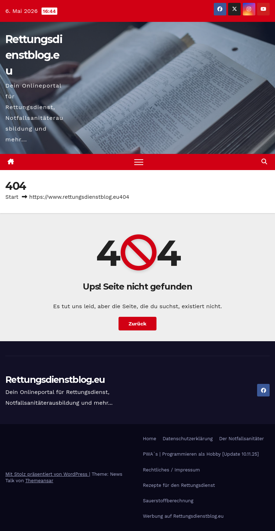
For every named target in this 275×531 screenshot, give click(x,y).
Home (149, 438)
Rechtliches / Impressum (171, 470)
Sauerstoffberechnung (168, 500)
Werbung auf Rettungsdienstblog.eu (183, 516)
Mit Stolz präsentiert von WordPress (47, 474)
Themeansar (39, 480)
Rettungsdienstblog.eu (33, 55)
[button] (264, 161)
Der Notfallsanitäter (241, 438)
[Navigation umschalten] (139, 162)
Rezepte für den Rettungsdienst (179, 485)
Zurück (137, 323)
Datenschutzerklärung (188, 438)
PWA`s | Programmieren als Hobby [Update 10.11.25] (201, 454)
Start (11, 197)
